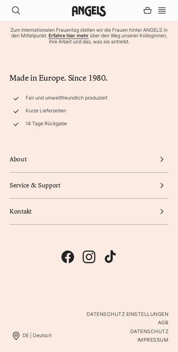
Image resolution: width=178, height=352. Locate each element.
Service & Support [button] (89, 185)
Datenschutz (149, 331)
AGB (163, 322)
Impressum (153, 339)
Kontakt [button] (89, 211)
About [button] (89, 159)
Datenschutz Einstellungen (127, 314)
